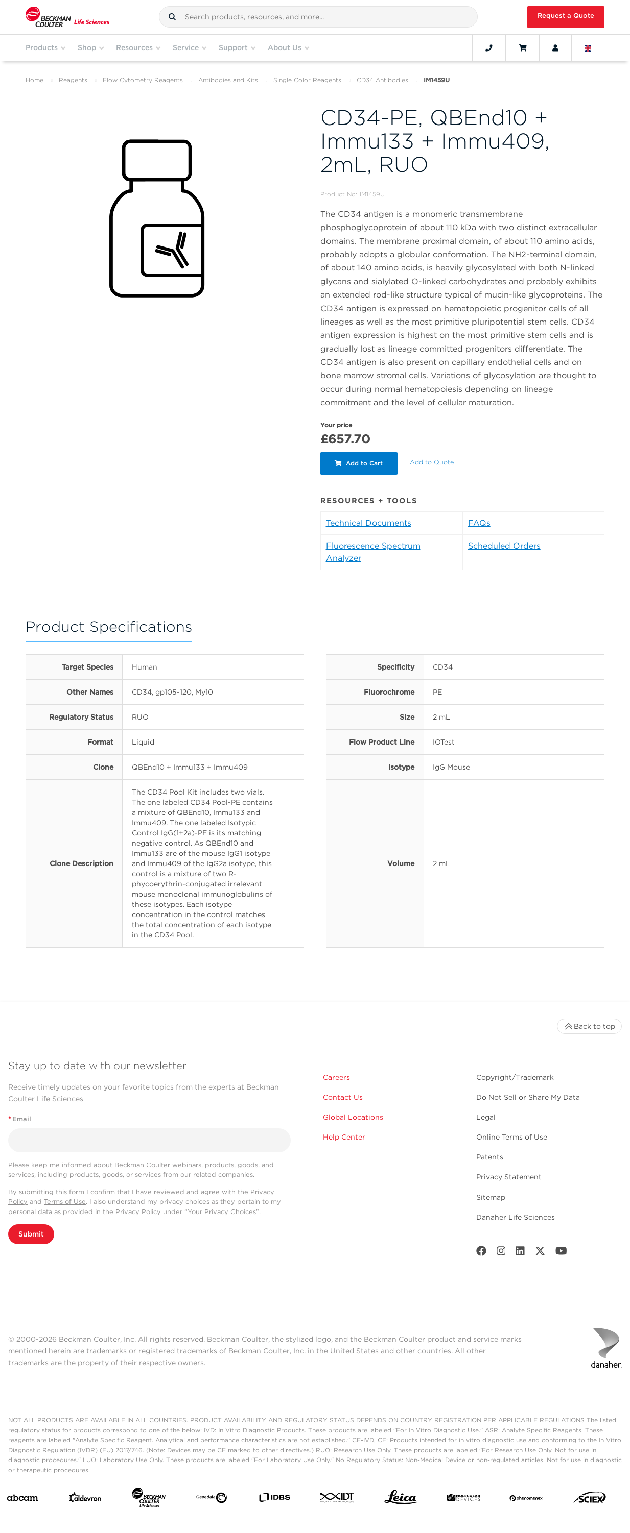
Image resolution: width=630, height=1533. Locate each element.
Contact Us (343, 1097)
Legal (486, 1117)
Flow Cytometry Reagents (143, 80)
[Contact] (489, 48)
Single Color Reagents (307, 80)
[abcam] (22, 1500)
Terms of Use (65, 1201)
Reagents (73, 80)
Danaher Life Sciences (515, 1217)
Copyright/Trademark (515, 1077)
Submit (31, 1234)
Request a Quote (566, 15)
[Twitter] (540, 1253)
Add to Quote (433, 462)
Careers (336, 1077)
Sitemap (490, 1197)
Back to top (589, 1026)
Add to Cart (360, 463)
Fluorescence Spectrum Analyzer (373, 552)
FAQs (479, 523)
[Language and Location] (588, 48)
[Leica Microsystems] (400, 1500)
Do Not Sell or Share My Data (528, 1097)
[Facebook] (481, 1253)
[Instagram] (501, 1253)
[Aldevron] (85, 1500)
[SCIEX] (589, 1500)
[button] (172, 17)
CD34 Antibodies (382, 80)
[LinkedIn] (520, 1253)
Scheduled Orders (504, 546)
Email (19, 1119)
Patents (489, 1157)
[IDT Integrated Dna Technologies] (337, 1499)
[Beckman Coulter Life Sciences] (148, 1499)
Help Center (344, 1137)
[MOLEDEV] (463, 1499)
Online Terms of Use (511, 1137)
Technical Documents (368, 523)
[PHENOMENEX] (526, 1499)
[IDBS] (274, 1499)
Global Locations (353, 1117)
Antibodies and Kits (228, 80)
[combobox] (318, 17)
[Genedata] (211, 1500)
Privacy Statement (509, 1177)
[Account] (555, 48)
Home (34, 80)
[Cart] (522, 48)
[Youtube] (561, 1253)
